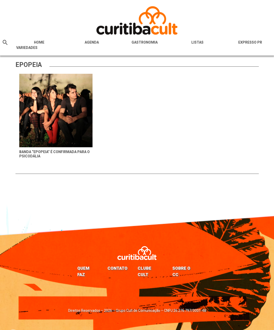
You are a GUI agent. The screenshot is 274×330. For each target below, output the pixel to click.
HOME (39, 42)
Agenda (92, 42)
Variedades (27, 48)
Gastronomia (145, 42)
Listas (197, 42)
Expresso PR (250, 42)
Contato (117, 268)
